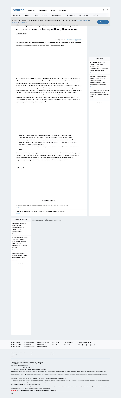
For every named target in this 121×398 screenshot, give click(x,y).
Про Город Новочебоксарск (43, 342)
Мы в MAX (95, 15)
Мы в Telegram (83, 15)
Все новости (16, 15)
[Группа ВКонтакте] (79, 344)
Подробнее (51, 382)
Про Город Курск (27, 344)
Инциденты (42, 10)
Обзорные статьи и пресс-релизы (18, 352)
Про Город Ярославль (15, 346)
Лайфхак (26, 15)
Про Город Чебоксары (29, 342)
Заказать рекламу (57, 15)
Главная (12, 356)
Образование (21, 34)
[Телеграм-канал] (87, 344)
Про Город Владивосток (29, 346)
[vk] (18, 168)
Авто (31, 354)
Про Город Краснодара (42, 346)
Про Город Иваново (68, 342)
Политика (62, 10)
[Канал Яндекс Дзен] (90, 344)
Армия (53, 10)
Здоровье (44, 15)
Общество (31, 10)
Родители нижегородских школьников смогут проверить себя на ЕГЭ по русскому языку (49, 206)
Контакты (52, 352)
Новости (52, 354)
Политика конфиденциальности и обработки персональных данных (25, 384)
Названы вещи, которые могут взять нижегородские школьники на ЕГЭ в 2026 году (49, 212)
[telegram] (23, 168)
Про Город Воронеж (55, 342)
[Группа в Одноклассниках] (83, 344)
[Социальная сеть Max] (94, 344)
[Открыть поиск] (103, 10)
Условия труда (14, 354)
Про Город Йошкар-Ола (16, 344)
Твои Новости (67, 344)
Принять (103, 22)
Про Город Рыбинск (41, 344)
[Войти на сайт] (107, 10)
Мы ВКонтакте (71, 15)
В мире (36, 15)
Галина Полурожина (74, 40)
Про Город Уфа (54, 344)
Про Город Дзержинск (15, 342)
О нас (31, 352)
